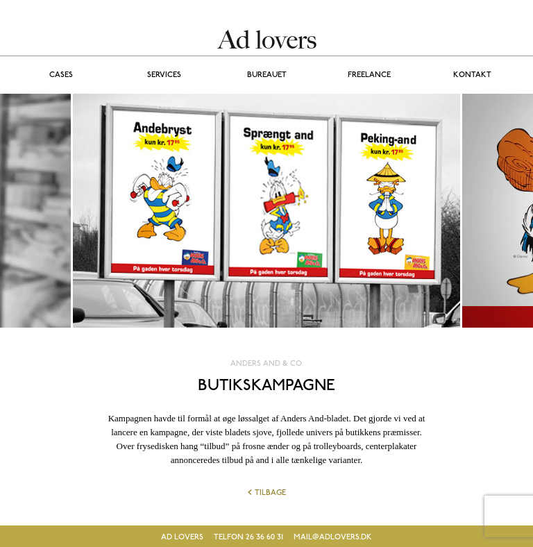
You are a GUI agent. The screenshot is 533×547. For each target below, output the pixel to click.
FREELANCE (369, 75)
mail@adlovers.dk (333, 537)
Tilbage (267, 493)
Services (164, 75)
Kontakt (472, 75)
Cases (61, 75)
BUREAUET (267, 75)
